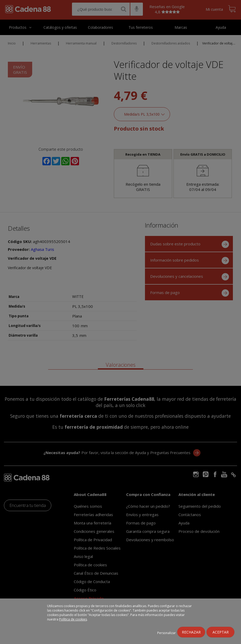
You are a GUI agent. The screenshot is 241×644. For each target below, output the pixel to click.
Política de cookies (73, 619)
